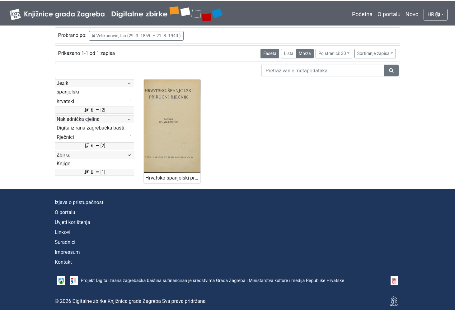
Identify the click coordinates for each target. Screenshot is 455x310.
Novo (412, 14)
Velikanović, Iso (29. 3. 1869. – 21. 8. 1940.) (136, 35)
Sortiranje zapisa (373, 53)
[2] (94, 109)
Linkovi (62, 232)
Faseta (269, 53)
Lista (288, 53)
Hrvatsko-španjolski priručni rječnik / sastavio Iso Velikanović (172, 178)
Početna (362, 14)
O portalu (389, 14)
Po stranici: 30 (332, 53)
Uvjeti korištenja (72, 222)
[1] (94, 172)
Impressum (67, 252)
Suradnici (65, 242)
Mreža (305, 53)
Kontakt (63, 262)
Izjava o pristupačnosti (80, 202)
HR (434, 14)
